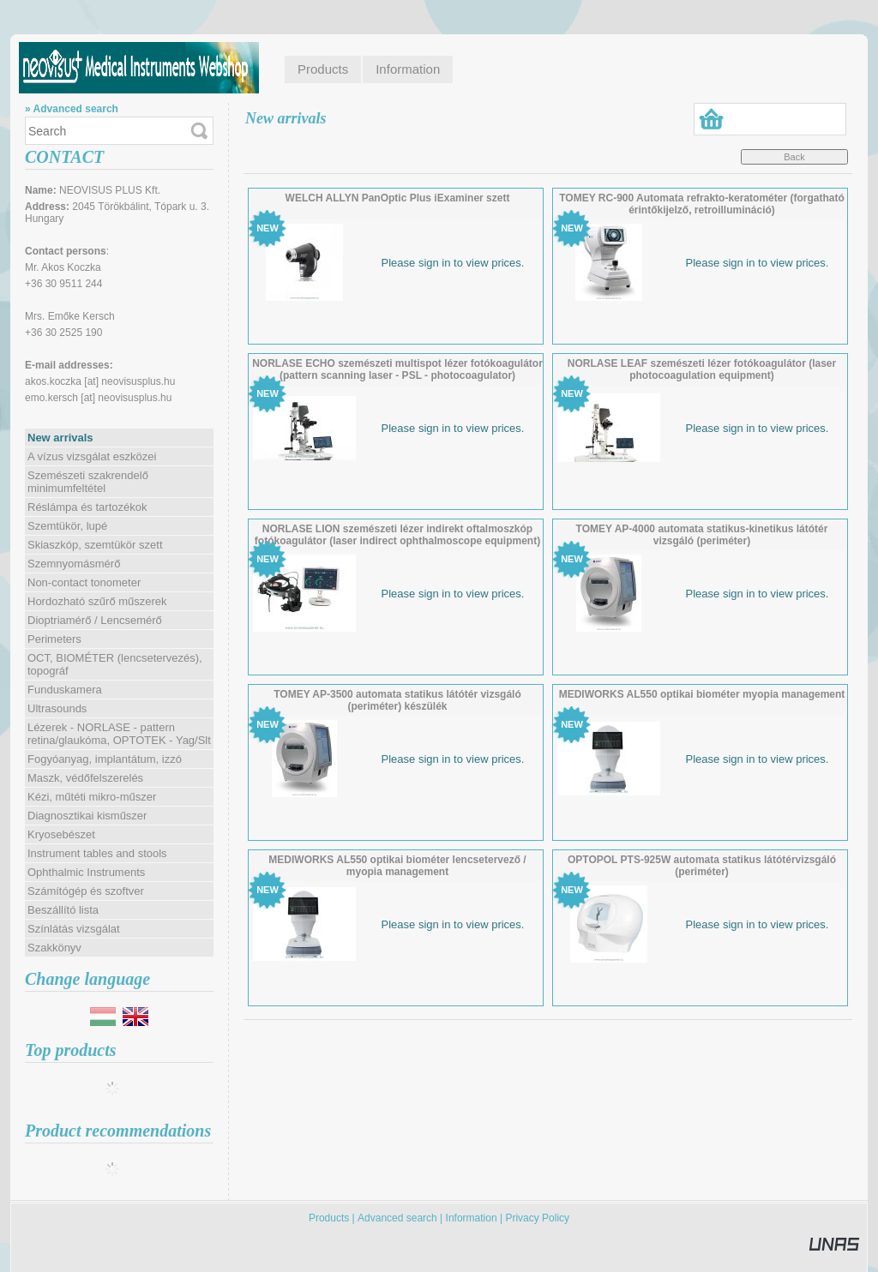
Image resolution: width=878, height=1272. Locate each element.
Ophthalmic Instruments (86, 872)
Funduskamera (64, 689)
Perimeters (54, 639)
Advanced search (397, 1218)
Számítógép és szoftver (85, 891)
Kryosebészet (61, 834)
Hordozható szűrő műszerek (97, 601)
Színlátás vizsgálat (73, 928)
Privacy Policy (537, 1218)
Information (471, 1218)
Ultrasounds (57, 708)
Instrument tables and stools (97, 853)
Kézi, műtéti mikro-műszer (91, 796)
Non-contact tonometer (84, 582)
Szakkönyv (54, 947)
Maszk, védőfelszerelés (85, 777)
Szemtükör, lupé (67, 525)
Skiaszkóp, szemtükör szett (95, 544)
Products (329, 1218)
